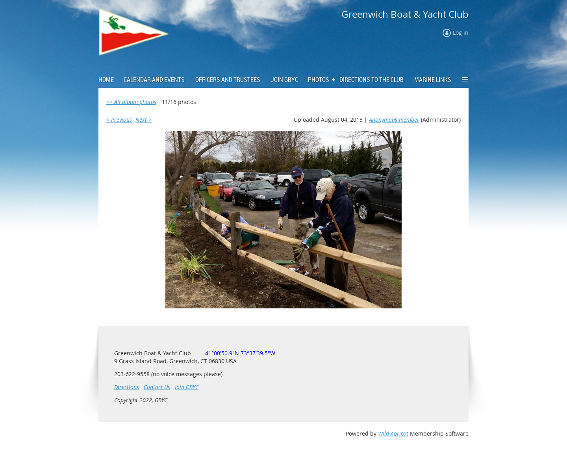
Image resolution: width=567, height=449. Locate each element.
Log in (461, 32)
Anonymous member (394, 119)
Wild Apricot (393, 433)
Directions (126, 387)
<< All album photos (131, 102)
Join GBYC (186, 387)
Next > (143, 119)
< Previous (119, 119)
